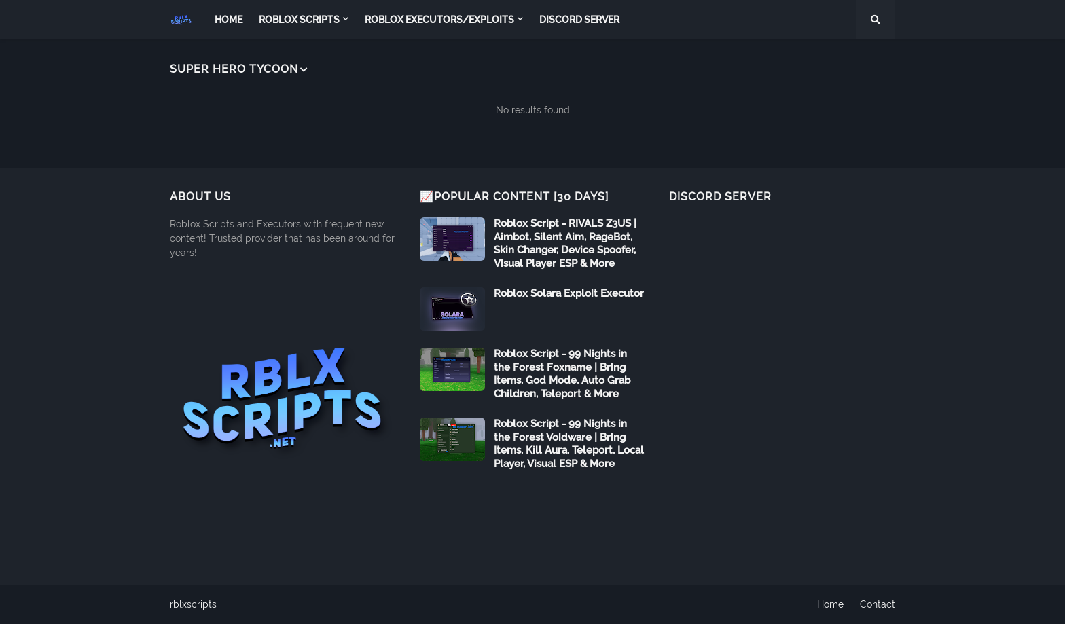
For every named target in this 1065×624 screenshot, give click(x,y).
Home (830, 604)
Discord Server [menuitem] (579, 19)
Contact (877, 604)
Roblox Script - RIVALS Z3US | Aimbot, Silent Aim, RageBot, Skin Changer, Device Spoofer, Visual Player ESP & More (565, 243)
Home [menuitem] (228, 19)
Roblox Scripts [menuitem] (299, 19)
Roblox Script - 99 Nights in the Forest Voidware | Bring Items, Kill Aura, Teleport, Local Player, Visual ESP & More (569, 444)
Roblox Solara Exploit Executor (569, 293)
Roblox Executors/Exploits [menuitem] (439, 19)
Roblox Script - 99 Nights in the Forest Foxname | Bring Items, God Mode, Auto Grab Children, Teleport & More (562, 374)
